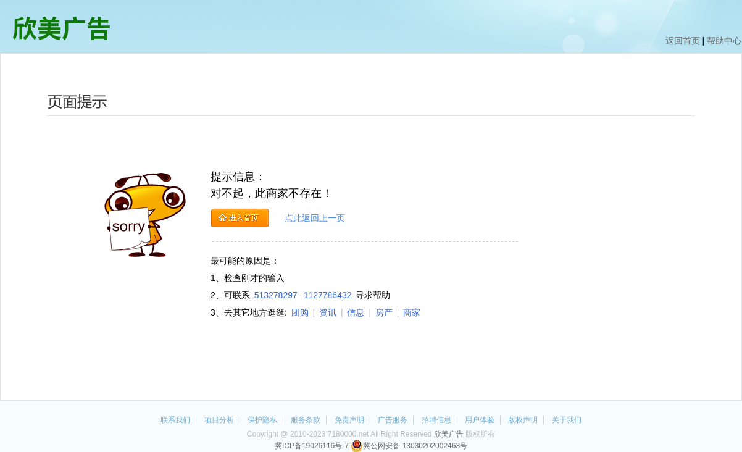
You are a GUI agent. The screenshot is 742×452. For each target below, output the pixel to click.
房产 (384, 312)
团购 (300, 312)
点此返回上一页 (315, 218)
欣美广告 (449, 434)
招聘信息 (436, 420)
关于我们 (567, 420)
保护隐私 (262, 420)
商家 (411, 312)
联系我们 (175, 420)
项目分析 (219, 420)
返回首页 (682, 41)
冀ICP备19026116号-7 (312, 446)
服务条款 (305, 420)
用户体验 (479, 420)
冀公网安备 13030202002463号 (409, 446)
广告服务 (392, 420)
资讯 (327, 312)
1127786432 (328, 295)
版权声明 (523, 420)
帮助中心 (724, 41)
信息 (355, 312)
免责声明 (349, 420)
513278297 (276, 295)
